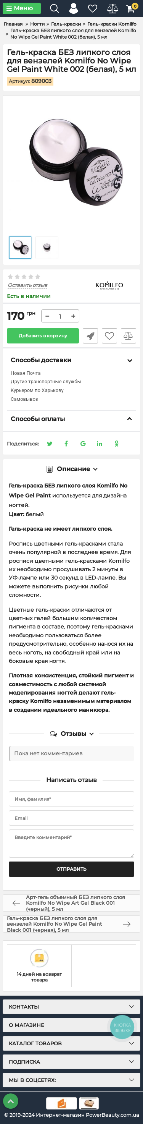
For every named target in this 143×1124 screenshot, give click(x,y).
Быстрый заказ (90, 335)
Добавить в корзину (43, 335)
